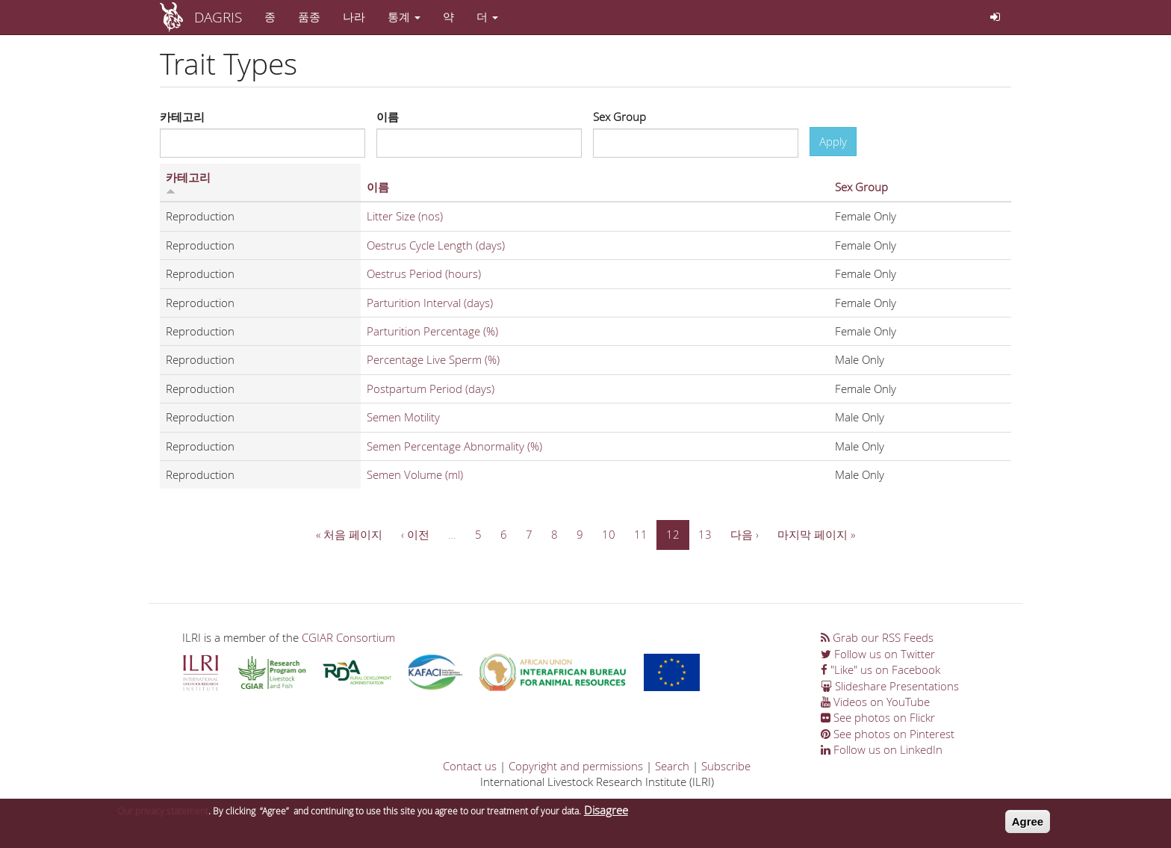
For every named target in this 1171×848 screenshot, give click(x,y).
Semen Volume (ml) (415, 474)
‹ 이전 (415, 534)
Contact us (470, 765)
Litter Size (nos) (405, 215)
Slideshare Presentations (890, 685)
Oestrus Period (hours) (424, 273)
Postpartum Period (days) (430, 388)
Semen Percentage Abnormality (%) (454, 446)
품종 (309, 16)
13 (705, 534)
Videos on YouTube (875, 701)
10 (608, 534)
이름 (387, 116)
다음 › (744, 534)
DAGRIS (218, 16)
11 (640, 534)
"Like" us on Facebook (880, 669)
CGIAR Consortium (348, 637)
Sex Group (619, 116)
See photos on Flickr (878, 717)
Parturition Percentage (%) (432, 331)
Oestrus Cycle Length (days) (436, 245)
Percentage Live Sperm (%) (433, 359)
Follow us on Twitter (878, 653)
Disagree (606, 812)
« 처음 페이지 (349, 534)
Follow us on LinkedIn (881, 749)
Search (672, 765)
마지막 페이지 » (816, 534)
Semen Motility (403, 416)
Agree (1028, 824)
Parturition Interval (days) (430, 302)
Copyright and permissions (576, 765)
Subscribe (726, 765)
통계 (404, 16)
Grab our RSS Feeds (877, 637)
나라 (354, 16)
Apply (833, 141)
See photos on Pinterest (887, 733)
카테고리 (182, 116)
